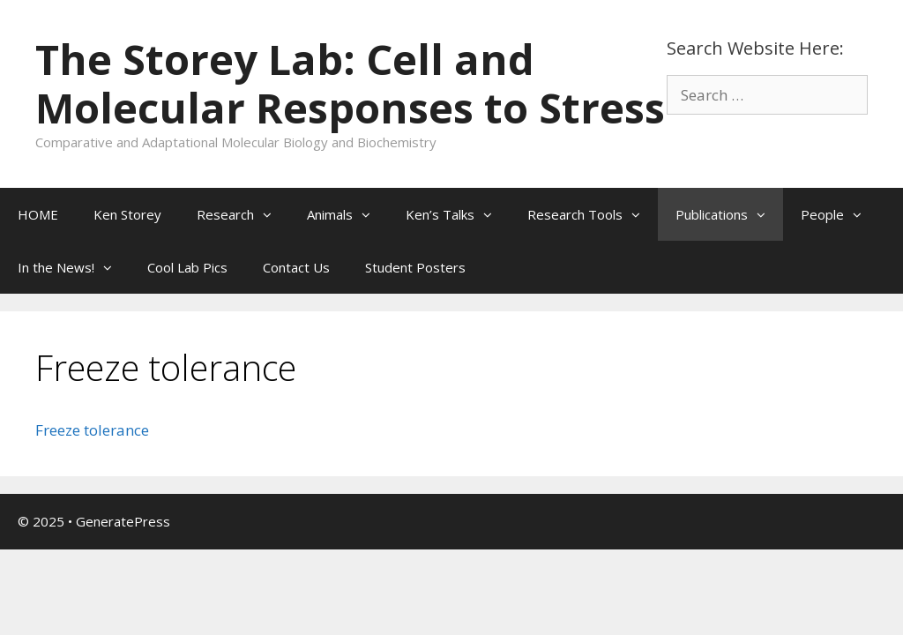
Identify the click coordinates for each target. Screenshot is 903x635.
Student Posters (415, 267)
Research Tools (592, 214)
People (840, 214)
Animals (347, 214)
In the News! (74, 267)
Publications (729, 214)
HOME (38, 214)
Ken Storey (127, 214)
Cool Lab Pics (187, 267)
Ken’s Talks (458, 214)
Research (243, 214)
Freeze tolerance (92, 430)
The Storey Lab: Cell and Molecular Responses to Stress (350, 83)
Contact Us (296, 267)
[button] (271, 214)
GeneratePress (123, 521)
